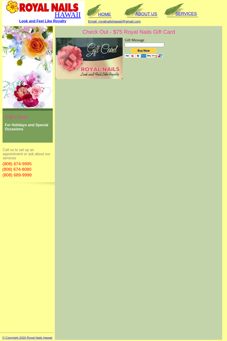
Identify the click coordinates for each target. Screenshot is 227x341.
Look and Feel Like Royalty (42, 21)
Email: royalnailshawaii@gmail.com (114, 21)
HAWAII (68, 14)
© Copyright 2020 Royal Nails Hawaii (27, 337)
